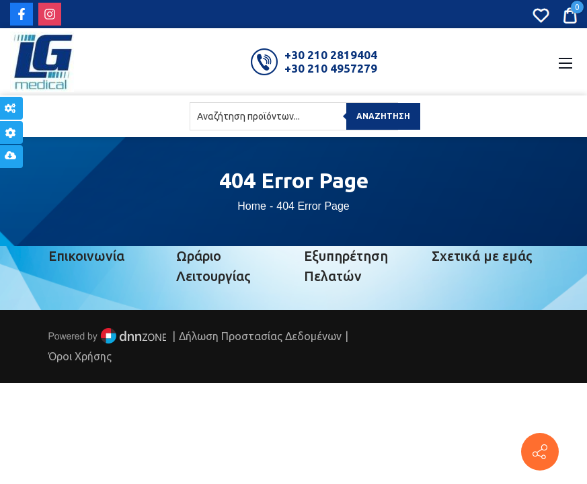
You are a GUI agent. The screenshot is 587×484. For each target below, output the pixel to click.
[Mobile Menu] (565, 61)
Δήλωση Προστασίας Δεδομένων (260, 336)
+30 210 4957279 (330, 68)
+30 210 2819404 (330, 54)
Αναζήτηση (383, 116)
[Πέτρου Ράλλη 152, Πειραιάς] (540, 452)
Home (251, 206)
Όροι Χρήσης (80, 356)
